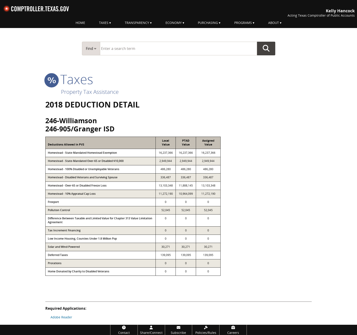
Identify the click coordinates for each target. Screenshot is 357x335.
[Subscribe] (178, 330)
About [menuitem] (273, 22)
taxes (69, 79)
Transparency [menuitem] (137, 22)
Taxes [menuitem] (103, 22)
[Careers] (233, 330)
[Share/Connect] (151, 330)
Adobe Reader (61, 317)
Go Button (266, 48)
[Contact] (124, 330)
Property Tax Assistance (90, 91)
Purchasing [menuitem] (208, 22)
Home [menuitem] (80, 22)
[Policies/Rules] (205, 330)
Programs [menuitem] (243, 22)
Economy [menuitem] (174, 22)
